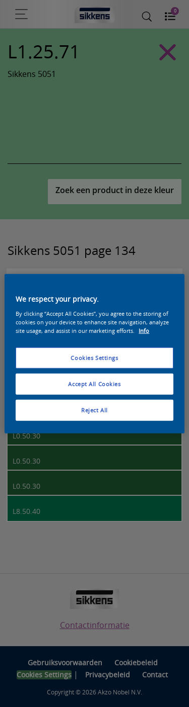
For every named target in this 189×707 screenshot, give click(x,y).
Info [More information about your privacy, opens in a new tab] (144, 330)
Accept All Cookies (94, 383)
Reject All (94, 409)
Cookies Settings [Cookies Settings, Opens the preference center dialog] (94, 358)
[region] (94, 353)
